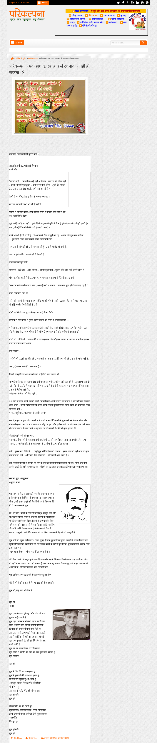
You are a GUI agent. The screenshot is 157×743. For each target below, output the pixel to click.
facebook (123, 2)
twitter (118, 2)
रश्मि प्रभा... (33, 738)
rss (132, 2)
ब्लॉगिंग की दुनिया (50, 738)
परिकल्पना (91, 15)
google (128, 2)
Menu (44, 3)
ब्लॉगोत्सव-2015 (63, 738)
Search (143, 42)
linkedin (137, 2)
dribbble (142, 2)
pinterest (147, 2)
